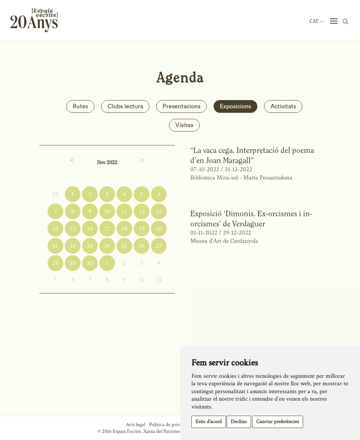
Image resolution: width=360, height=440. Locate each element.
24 (107, 245)
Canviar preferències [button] (277, 421)
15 (73, 228)
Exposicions (235, 106)
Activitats (283, 106)
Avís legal (135, 424)
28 (55, 263)
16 (90, 228)
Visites (184, 125)
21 (55, 245)
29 (73, 263)
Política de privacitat (170, 424)
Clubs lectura (125, 106)
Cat (316, 21)
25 (124, 245)
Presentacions (181, 106)
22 (73, 245)
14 (55, 228)
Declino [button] (239, 421)
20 (159, 228)
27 (159, 245)
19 (142, 228)
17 (107, 228)
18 (124, 228)
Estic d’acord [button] (209, 421)
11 (124, 211)
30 (90, 263)
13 (159, 211)
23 (90, 245)
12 (142, 211)
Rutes (80, 106)
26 (142, 245)
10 (107, 211)
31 (55, 194)
